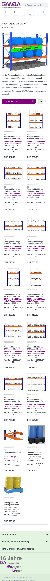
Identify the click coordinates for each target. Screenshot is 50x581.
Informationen (9, 534)
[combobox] (35, 5)
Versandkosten (27, 577)
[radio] (40, 101)
